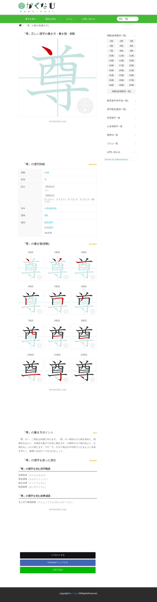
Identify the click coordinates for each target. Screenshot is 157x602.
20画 (121, 70)
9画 (131, 51)
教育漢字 (48, 222)
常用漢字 (48, 227)
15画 (131, 60)
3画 (131, 41)
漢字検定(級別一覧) (116, 109)
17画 (121, 65)
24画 (131, 75)
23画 (121, 75)
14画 (121, 60)
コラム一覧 (112, 143)
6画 (131, 46)
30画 (131, 85)
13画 (111, 60)
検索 (136, 19)
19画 (111, 70)
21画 (131, 70)
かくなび (74, 593)
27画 (131, 80)
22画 (111, 75)
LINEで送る (58, 570)
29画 (121, 85)
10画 (111, 55)
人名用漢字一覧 (114, 126)
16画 (111, 65)
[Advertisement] (57, 140)
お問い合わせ (113, 152)
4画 (111, 46)
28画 (111, 85)
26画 (121, 80)
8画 (121, 51)
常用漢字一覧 (113, 118)
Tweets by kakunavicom (116, 159)
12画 (46, 172)
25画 (111, 80)
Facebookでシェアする (58, 562)
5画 (121, 46)
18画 (131, 65)
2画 (121, 41)
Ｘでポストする (58, 555)
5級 (46, 215)
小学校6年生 (50, 208)
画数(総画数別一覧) (121, 91)
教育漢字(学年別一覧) (117, 100)
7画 (111, 51)
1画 (111, 41)
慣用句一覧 (112, 135)
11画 (121, 55)
